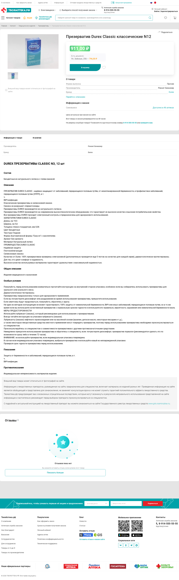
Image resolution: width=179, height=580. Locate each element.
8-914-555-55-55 (111, 10)
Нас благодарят (7, 530)
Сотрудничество (8, 539)
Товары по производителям (12, 553)
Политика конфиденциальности (50, 539)
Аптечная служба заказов (11, 526)
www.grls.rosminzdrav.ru (159, 403)
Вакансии (5, 535)
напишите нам (146, 123)
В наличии (37, 138)
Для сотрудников (8, 544)
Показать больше (55, 472)
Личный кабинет (44, 530)
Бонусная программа (121, 2)
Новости (82, 521)
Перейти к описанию (75, 97)
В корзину (85, 68)
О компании (5, 3)
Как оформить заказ (24, 3)
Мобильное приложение (129, 517)
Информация (59, 3)
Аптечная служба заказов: (114, 8)
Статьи (82, 526)
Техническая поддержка (47, 544)
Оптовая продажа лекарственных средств (85, 3)
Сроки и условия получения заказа (51, 526)
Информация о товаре (13, 138)
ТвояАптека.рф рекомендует (43, 18)
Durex (171, 92)
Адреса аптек (43, 3)
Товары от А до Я (8, 548)
